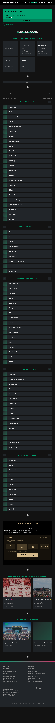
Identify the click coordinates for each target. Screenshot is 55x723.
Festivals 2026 (7, 689)
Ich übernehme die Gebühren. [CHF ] (17, 568)
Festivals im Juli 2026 (9, 694)
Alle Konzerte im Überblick (35, 698)
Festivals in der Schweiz (9, 686)
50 (33, 563)
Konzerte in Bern (32, 688)
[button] (27, 20)
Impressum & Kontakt (8, 712)
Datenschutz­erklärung (9, 710)
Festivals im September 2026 (10, 696)
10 (10, 563)
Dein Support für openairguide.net (12, 707)
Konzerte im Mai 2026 (33, 693)
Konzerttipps (31, 684)
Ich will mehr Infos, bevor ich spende (27, 578)
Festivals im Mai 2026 (8, 691)
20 (22, 563)
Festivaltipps (6, 684)
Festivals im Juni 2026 (9, 693)
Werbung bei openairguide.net (11, 709)
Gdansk (9, 17)
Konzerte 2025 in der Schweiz (36, 694)
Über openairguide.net (9, 705)
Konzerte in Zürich (33, 686)
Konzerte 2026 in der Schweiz (36, 696)
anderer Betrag (44, 563)
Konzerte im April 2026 (34, 691)
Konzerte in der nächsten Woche (36, 689)
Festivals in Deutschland (9, 688)
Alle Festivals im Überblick (10, 698)
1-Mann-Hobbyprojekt (27, 545)
